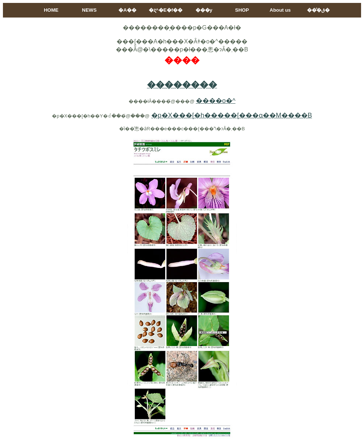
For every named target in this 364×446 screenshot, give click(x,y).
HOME (51, 10)
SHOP (242, 10)
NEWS (89, 10)
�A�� (127, 10)
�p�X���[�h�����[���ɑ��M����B (231, 115)
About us (280, 10)
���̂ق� (318, 10)
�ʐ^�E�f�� (165, 10)
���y (204, 10)
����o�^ (215, 100)
